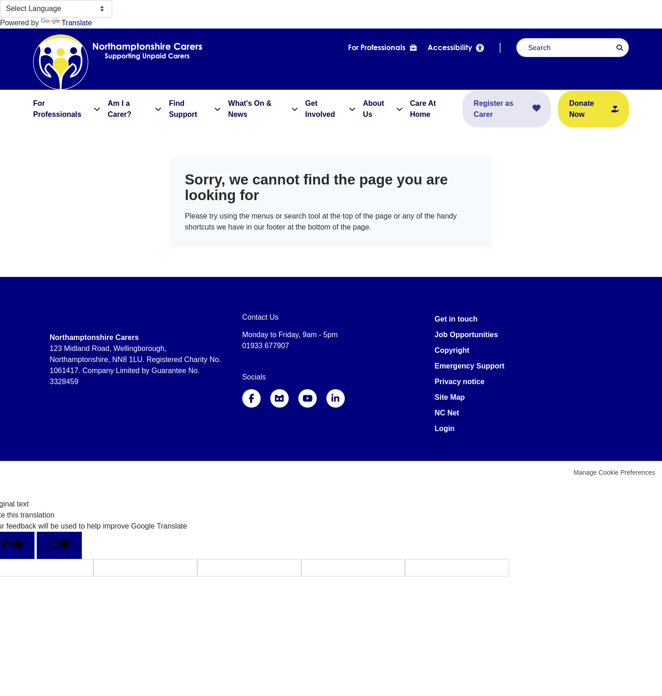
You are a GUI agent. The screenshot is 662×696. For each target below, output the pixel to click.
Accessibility (450, 47)
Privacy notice (459, 381)
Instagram (279, 398)
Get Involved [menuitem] (320, 108)
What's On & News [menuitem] (249, 108)
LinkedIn (335, 398)
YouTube (307, 398)
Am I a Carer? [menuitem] (119, 108)
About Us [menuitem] (373, 108)
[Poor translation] (59, 545)
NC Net (446, 413)
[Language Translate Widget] (56, 8)
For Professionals (376, 47)
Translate (66, 23)
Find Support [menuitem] (183, 108)
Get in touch (455, 319)
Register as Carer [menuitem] (493, 108)
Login (444, 428)
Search (620, 48)
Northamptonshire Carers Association (92, 62)
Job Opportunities (466, 335)
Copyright (451, 350)
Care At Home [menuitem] (423, 108)
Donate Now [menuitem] (581, 108)
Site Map (449, 397)
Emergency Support (469, 366)
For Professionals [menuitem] (57, 108)
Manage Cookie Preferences (614, 472)
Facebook (251, 398)
